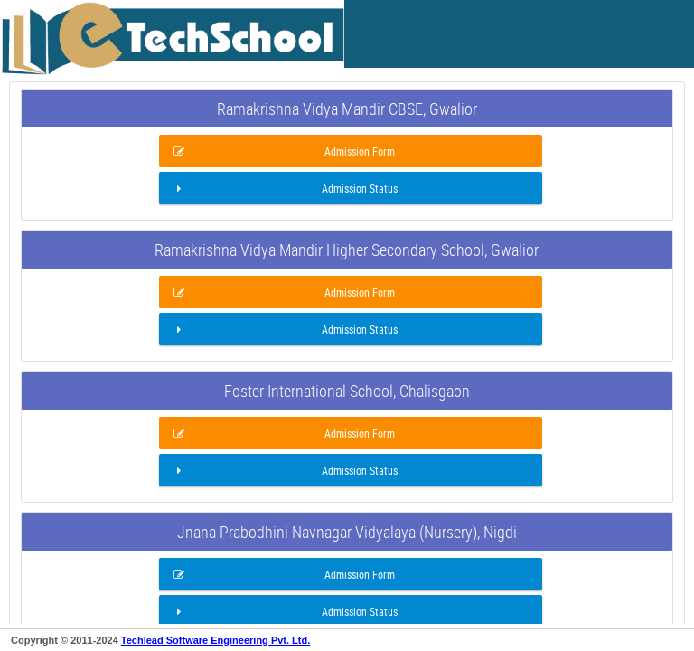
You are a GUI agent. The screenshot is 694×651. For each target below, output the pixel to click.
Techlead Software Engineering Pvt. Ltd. (215, 640)
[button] (350, 151)
